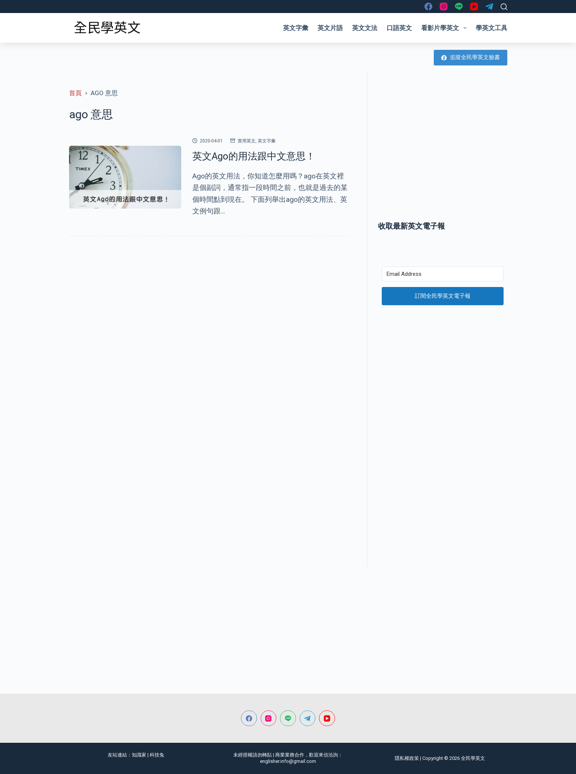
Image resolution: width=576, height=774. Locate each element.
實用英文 (247, 140)
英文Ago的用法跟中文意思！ (253, 156)
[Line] (459, 6)
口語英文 (399, 28)
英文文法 (364, 28)
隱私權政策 (407, 758)
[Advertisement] (442, 153)
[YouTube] (474, 6)
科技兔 (157, 755)
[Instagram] (444, 6)
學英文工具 (491, 28)
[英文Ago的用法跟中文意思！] (125, 177)
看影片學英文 (445, 27)
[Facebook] (428, 6)
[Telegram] (489, 6)
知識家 (139, 755)
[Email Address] (443, 274)
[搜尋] (504, 6)
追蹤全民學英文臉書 (470, 57)
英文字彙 (295, 28)
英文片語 (330, 28)
